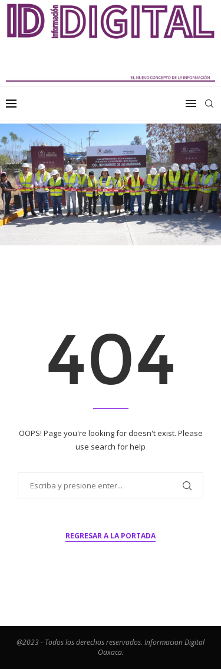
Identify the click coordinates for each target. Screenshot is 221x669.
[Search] (209, 103)
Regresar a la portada (110, 536)
